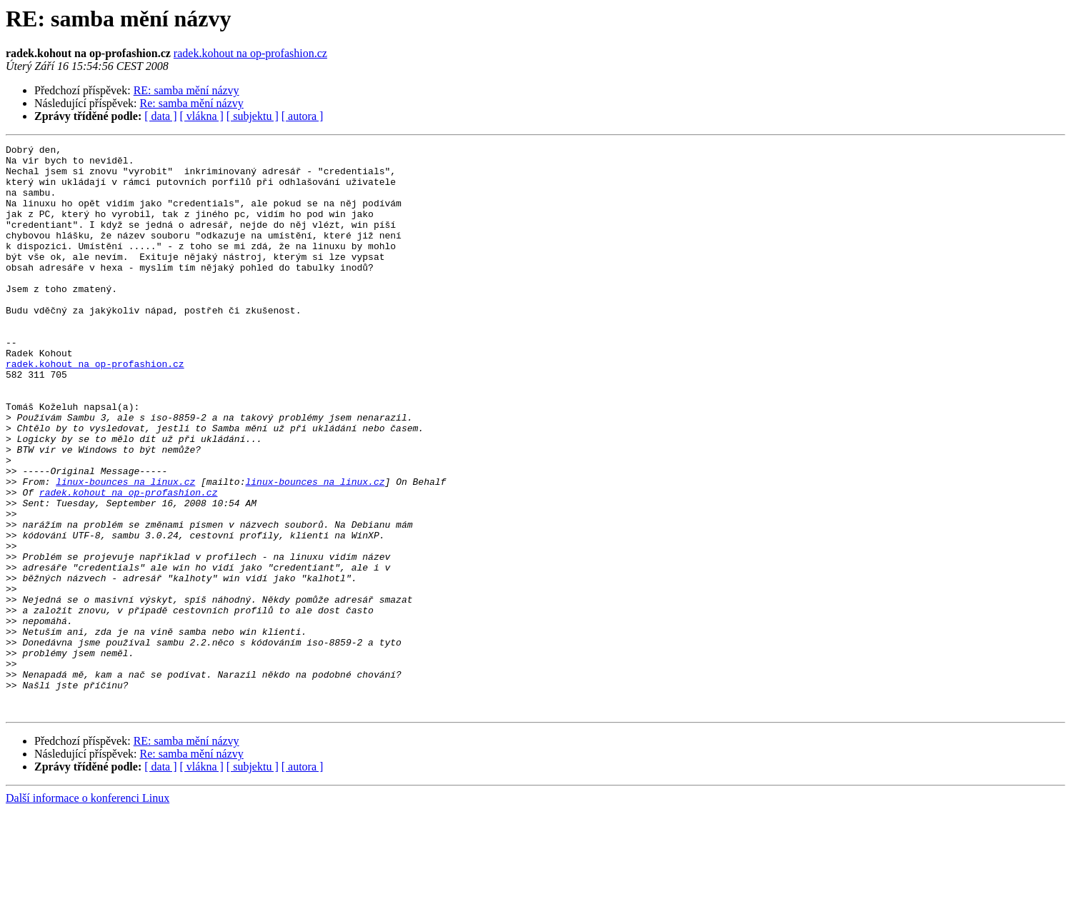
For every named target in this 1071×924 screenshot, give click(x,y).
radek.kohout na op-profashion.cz (250, 53)
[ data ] (160, 116)
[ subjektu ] (252, 116)
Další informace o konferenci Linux (87, 911)
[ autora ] (303, 116)
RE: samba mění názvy (186, 90)
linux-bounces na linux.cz (125, 549)
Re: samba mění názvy (192, 103)
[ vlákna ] (202, 116)
